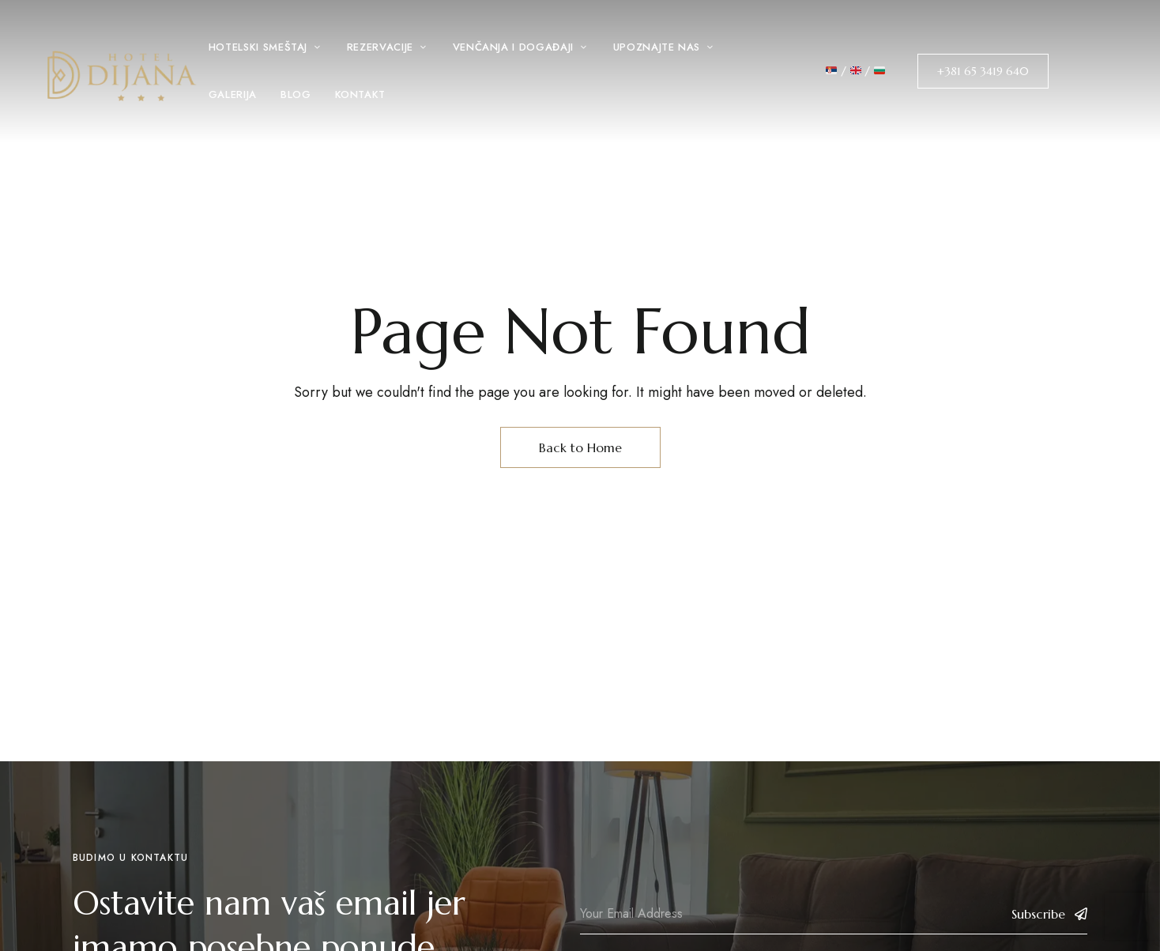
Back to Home (580, 447)
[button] (983, 71)
